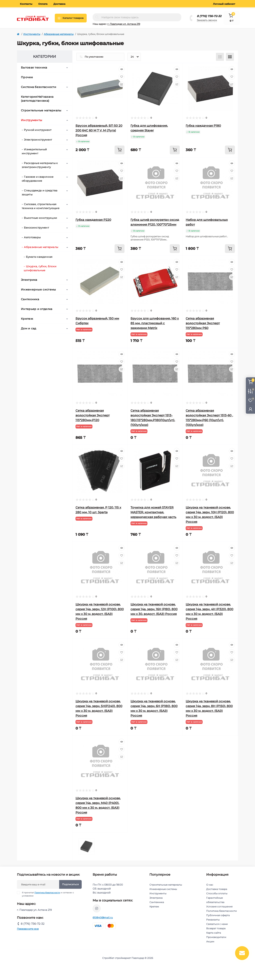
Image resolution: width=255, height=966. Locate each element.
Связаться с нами (217, 924)
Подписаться (70, 884)
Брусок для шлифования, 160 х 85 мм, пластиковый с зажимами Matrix (154, 323)
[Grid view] (230, 57)
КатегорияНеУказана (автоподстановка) (37, 98)
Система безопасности (38, 87)
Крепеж (27, 318)
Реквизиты (213, 919)
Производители (216, 937)
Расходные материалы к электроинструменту (40, 165)
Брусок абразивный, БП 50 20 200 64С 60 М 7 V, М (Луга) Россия (99, 130)
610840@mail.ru (103, 917)
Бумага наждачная (39, 256)
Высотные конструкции (40, 217)
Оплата (42, 3)
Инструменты (31, 34)
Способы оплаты (216, 893)
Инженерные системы (38, 289)
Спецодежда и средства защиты (40, 192)
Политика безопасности (47, 892)
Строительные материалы (41, 110)
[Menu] (71, 18)
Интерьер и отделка (36, 309)
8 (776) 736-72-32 (209, 16)
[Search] (97, 17)
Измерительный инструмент (34, 151)
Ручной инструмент (37, 129)
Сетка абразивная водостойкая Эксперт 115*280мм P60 (203, 323)
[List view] (220, 57)
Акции (210, 941)
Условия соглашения (219, 906)
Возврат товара (216, 928)
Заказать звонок (207, 20)
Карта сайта (213, 932)
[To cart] (120, 150)
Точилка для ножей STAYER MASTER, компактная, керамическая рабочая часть (153, 512)
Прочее (27, 77)
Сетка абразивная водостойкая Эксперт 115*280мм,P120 (93, 415)
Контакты (26, 3)
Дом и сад (28, 328)
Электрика (29, 280)
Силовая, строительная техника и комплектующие (40, 206)
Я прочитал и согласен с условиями (48, 894)
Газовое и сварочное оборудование (37, 178)
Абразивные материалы (59, 34)
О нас (209, 884)
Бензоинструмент (36, 227)
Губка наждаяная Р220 (93, 220)
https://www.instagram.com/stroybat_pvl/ (96, 908)
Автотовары (32, 237)
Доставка (59, 3)
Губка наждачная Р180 (203, 125)
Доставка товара (216, 889)
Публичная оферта (218, 915)
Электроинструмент (38, 139)
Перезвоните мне (28, 928)
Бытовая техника (34, 67)
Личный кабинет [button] (224, 3)
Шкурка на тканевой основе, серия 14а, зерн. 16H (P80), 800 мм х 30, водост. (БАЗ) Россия (154, 609)
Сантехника (30, 299)
